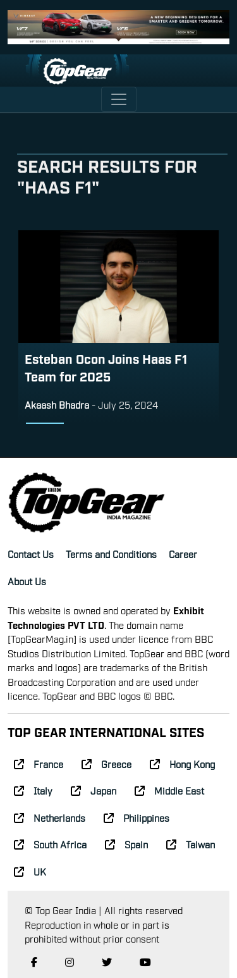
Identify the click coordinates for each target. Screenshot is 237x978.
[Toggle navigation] (119, 99)
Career (183, 553)
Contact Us (31, 553)
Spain (126, 844)
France (38, 763)
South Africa (50, 844)
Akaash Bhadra (57, 404)
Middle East (169, 790)
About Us (27, 580)
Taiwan (190, 844)
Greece (106, 763)
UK (30, 871)
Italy (33, 790)
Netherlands (49, 817)
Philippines (136, 817)
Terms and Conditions (111, 553)
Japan (93, 790)
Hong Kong (182, 763)
